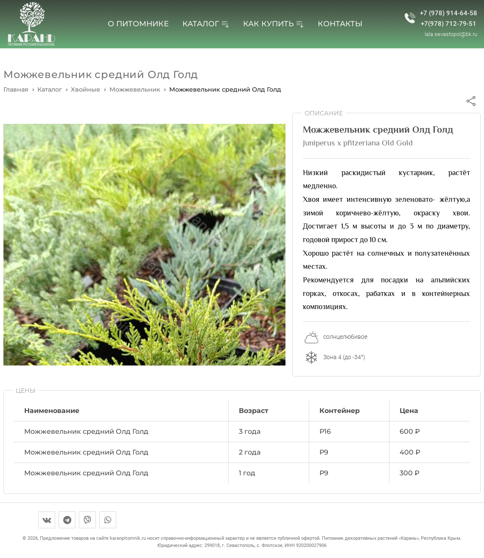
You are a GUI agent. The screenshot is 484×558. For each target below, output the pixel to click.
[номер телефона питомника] (410, 19)
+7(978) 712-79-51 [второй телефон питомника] (448, 24)
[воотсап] (107, 519)
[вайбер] (87, 519)
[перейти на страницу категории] (85, 89)
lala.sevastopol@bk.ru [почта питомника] (451, 34)
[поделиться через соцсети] (471, 100)
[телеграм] (67, 519)
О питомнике (138, 23)
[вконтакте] (46, 519)
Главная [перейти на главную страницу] (15, 89)
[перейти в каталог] (49, 89)
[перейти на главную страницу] (31, 24)
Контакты (340, 23)
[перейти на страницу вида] (134, 89)
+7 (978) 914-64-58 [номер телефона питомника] (448, 13)
